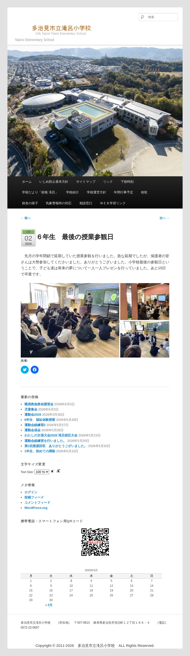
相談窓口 (85, 203)
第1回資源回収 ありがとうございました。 (55, 446)
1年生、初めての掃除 (39, 451)
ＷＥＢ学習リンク (113, 203)
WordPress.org (36, 508)
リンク (108, 181)
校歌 (144, 192)
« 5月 (49, 605)
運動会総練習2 (35, 425)
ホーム (27, 181)
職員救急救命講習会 (38, 404)
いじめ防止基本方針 (53, 181)
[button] (70, 320)
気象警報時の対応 (58, 203)
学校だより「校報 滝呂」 (40, 192)
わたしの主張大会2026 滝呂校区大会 (51, 435)
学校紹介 (72, 192)
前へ (25, 218)
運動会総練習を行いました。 (45, 441)
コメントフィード (37, 502)
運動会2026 (32, 414)
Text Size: (27, 472)
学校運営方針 (96, 192)
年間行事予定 (123, 192)
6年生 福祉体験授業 (39, 420)
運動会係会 (32, 430)
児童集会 (30, 409)
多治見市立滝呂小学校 (56, 29)
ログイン (30, 492)
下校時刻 (127, 181)
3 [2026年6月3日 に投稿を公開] (71, 581)
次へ (164, 218)
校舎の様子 (30, 203)
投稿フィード (34, 497)
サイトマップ (85, 181)
